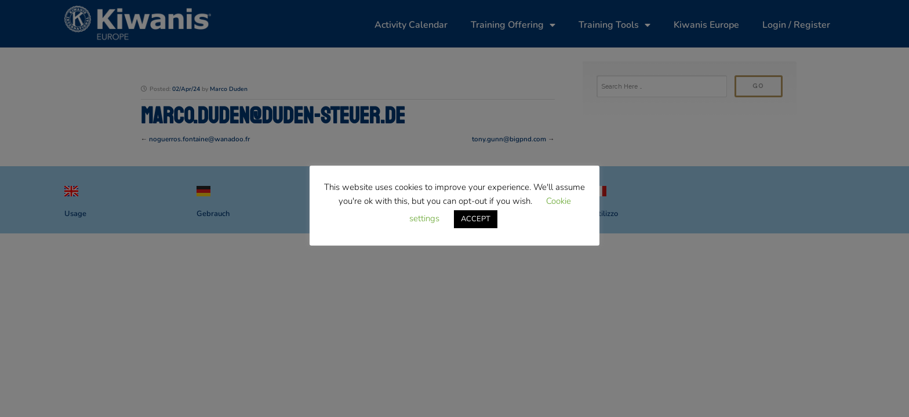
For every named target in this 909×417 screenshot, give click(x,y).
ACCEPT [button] (475, 219)
